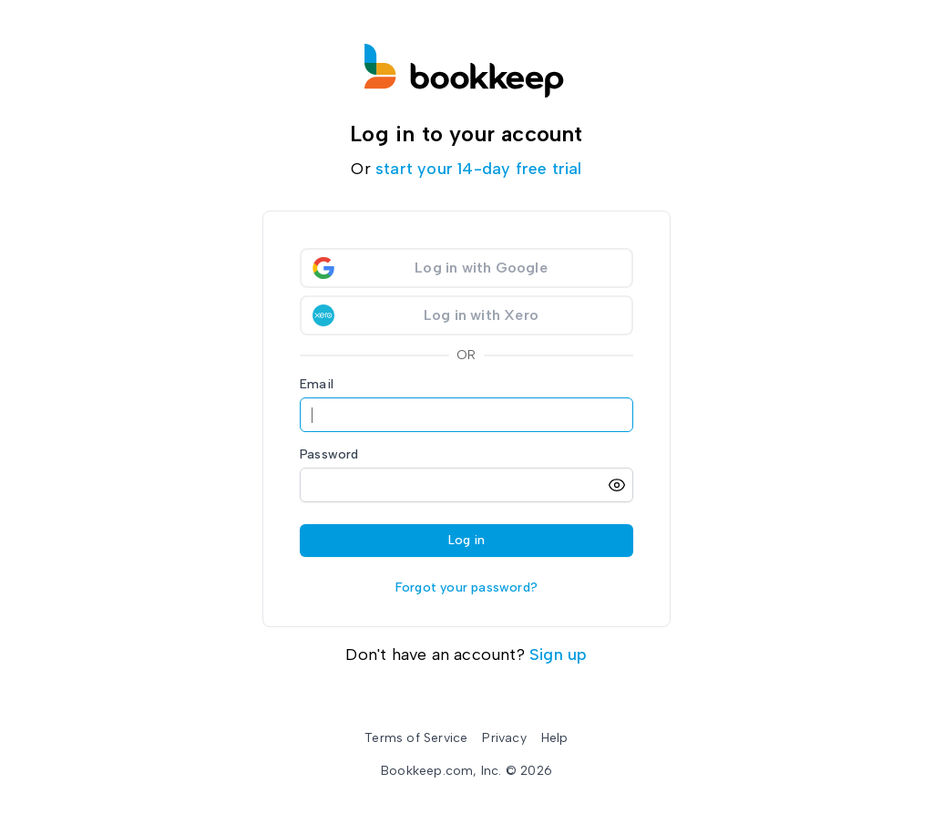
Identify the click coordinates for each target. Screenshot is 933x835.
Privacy (504, 738)
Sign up (558, 654)
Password (329, 454)
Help (555, 738)
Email (316, 384)
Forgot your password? (466, 587)
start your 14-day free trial (478, 169)
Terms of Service (415, 738)
